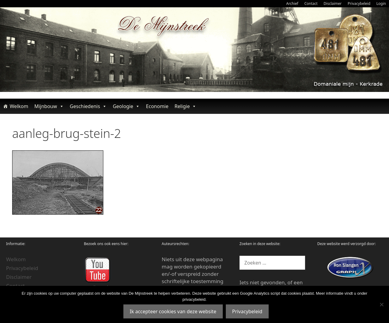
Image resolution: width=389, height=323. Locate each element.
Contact (310, 3)
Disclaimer (333, 3)
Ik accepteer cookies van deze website (173, 311)
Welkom (19, 106)
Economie (157, 106)
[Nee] (381, 304)
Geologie (126, 106)
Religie (185, 106)
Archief (292, 3)
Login (381, 3)
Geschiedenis (88, 106)
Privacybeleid (359, 3)
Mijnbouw (49, 106)
